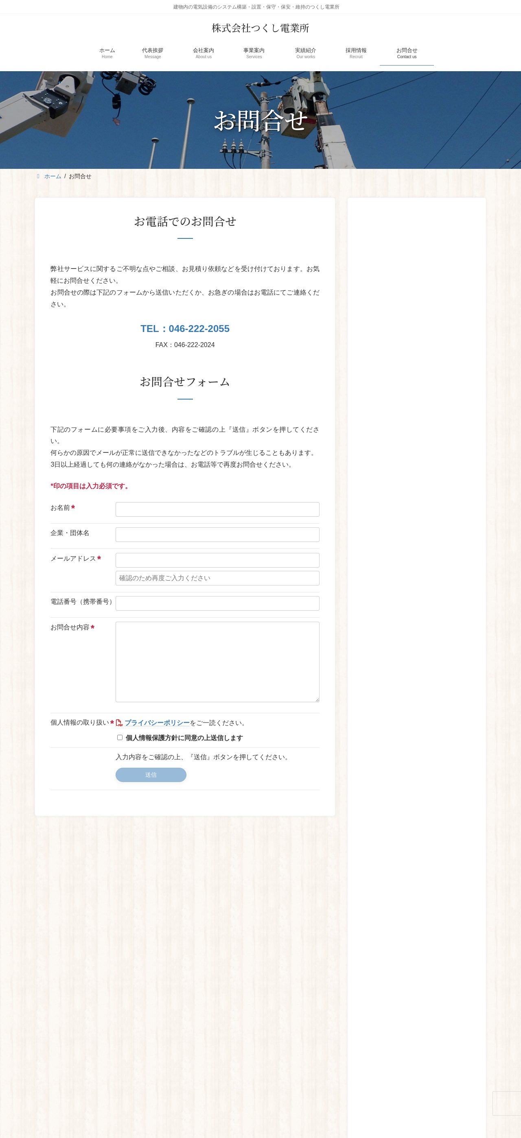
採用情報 (342, 1015)
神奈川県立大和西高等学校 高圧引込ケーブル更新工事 (436, 506)
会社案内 (215, 1015)
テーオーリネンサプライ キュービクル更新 (432, 561)
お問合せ (385, 1015)
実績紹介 (300, 1015)
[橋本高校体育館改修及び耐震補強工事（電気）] (377, 459)
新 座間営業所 (418, 242)
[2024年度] (377, 309)
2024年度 (412, 296)
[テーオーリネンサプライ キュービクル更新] (377, 567)
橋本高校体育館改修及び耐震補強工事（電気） (436, 452)
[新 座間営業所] (377, 255)
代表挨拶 (173, 1015)
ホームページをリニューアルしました (412, 351)
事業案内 (257, 1015)
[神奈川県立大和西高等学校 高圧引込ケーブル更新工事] (377, 513)
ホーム (133, 1015)
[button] (445, 391)
